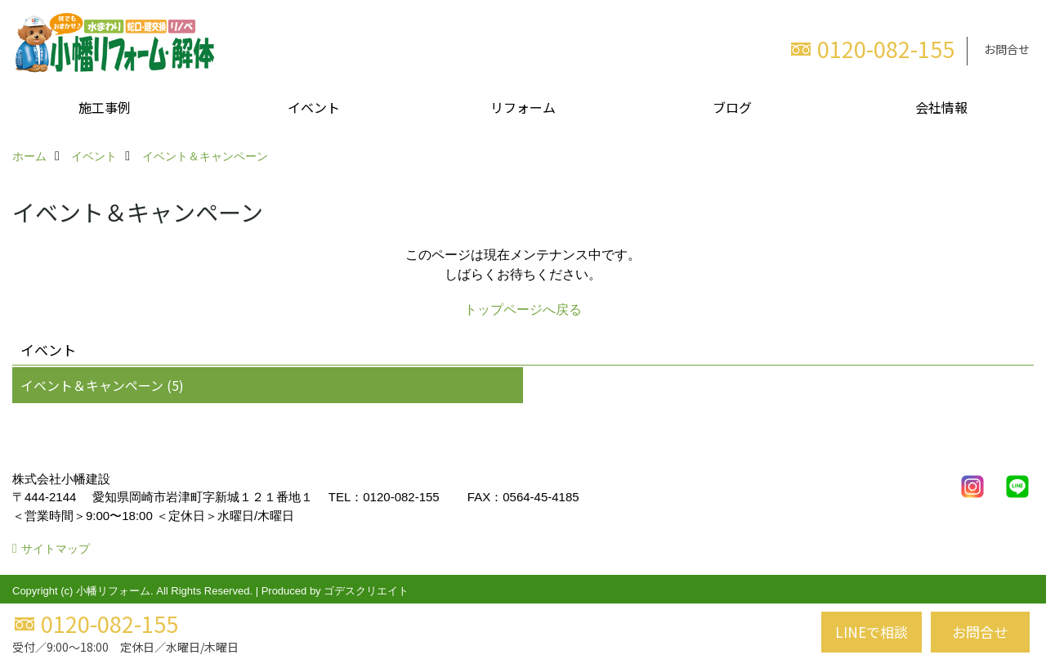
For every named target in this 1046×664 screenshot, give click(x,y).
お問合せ (1007, 49)
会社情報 (941, 107)
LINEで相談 (871, 631)
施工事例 (104, 107)
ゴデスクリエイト (366, 591)
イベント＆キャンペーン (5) (102, 385)
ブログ (732, 107)
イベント (314, 107)
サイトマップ (55, 548)
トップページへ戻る (523, 309)
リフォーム (523, 107)
